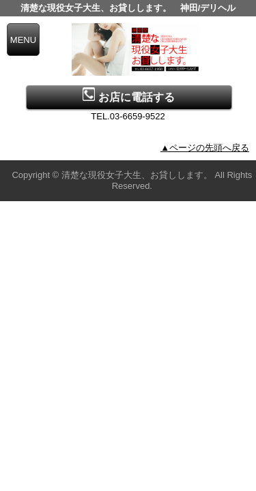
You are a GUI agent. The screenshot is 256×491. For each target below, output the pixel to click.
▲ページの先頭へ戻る (204, 148)
